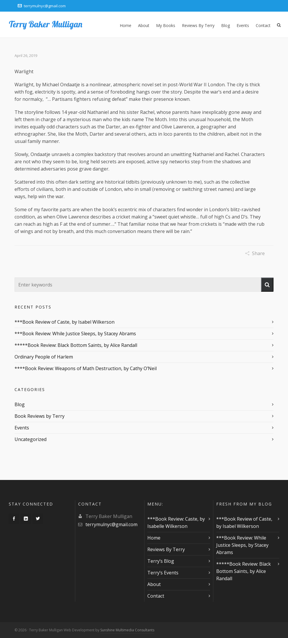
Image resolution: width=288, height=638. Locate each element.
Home (153, 538)
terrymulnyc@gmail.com (42, 5)
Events (22, 427)
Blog (20, 404)
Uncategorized (30, 439)
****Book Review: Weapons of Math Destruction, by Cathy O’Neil (86, 368)
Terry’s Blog (160, 561)
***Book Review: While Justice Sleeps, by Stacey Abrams (75, 333)
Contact (155, 596)
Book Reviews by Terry (40, 416)
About (154, 584)
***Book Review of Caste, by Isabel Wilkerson (65, 322)
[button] (267, 284)
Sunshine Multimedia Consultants (127, 630)
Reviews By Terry (166, 549)
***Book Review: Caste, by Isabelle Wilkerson (176, 522)
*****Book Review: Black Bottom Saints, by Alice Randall (76, 345)
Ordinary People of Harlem (44, 357)
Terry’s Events (162, 572)
